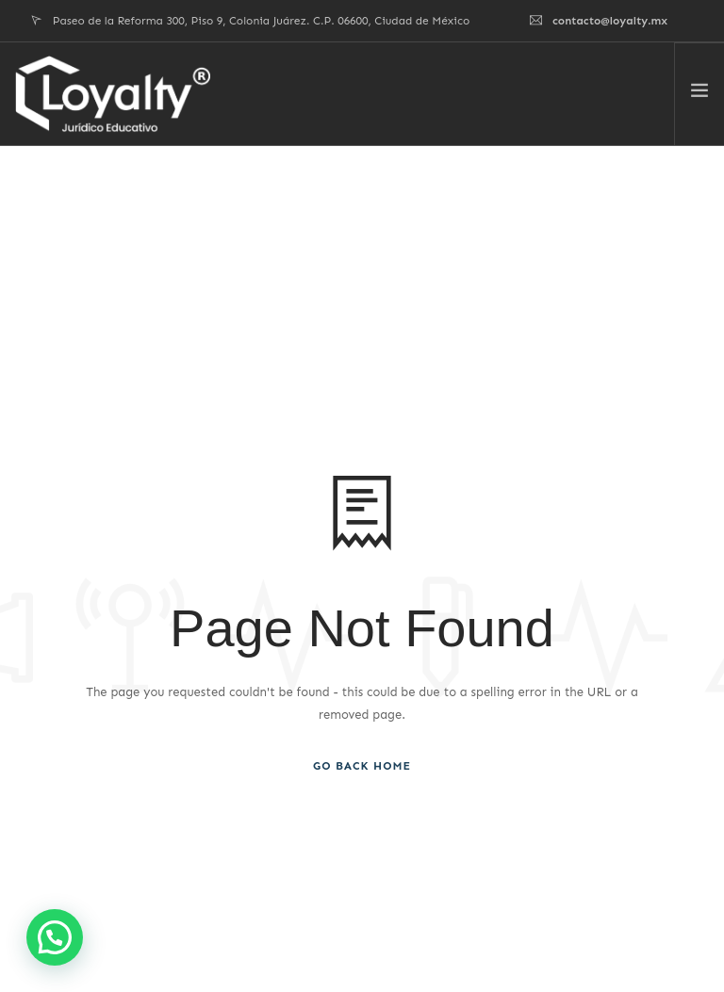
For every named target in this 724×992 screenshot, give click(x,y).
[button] (54, 937)
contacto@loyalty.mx (609, 20)
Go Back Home (362, 765)
